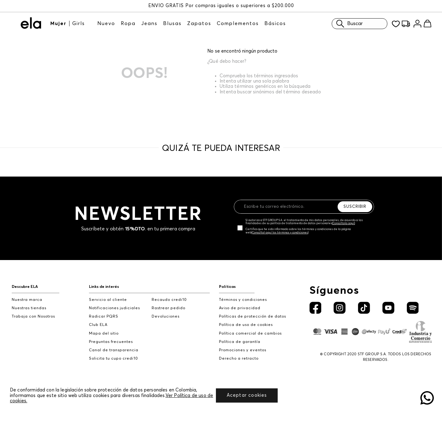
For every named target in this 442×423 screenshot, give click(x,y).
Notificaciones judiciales (114, 308)
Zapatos (199, 23)
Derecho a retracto (239, 359)
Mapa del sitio (104, 333)
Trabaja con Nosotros (33, 316)
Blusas (172, 23)
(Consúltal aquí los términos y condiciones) (280, 232)
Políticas (227, 287)
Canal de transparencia (113, 350)
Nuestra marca (27, 300)
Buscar (348, 24)
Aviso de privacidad (239, 308)
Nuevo (106, 23)
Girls (78, 23)
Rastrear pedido (168, 308)
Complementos (238, 23)
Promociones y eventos (242, 350)
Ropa (128, 23)
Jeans (149, 23)
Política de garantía (239, 342)
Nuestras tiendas (29, 308)
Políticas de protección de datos (252, 316)
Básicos (275, 23)
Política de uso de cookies (246, 325)
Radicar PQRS (103, 316)
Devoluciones (165, 316)
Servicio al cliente (108, 300)
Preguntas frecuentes (111, 342)
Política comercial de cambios (250, 333)
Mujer (58, 23)
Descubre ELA (25, 287)
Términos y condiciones (243, 300)
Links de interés (104, 287)
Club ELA (98, 325)
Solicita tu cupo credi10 (113, 359)
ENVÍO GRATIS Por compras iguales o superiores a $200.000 (221, 5)
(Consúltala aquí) (343, 223)
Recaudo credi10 (169, 300)
